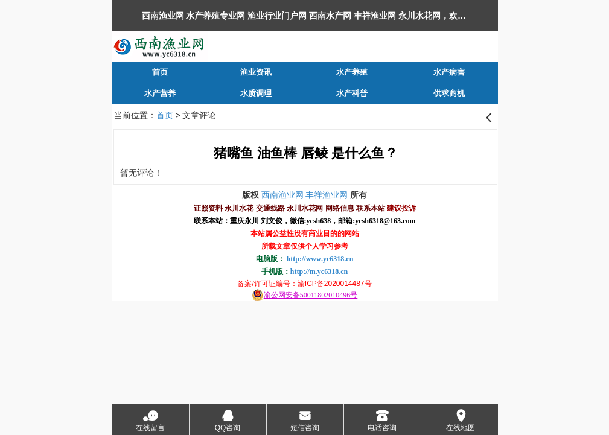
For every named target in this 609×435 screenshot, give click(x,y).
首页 (164, 115)
